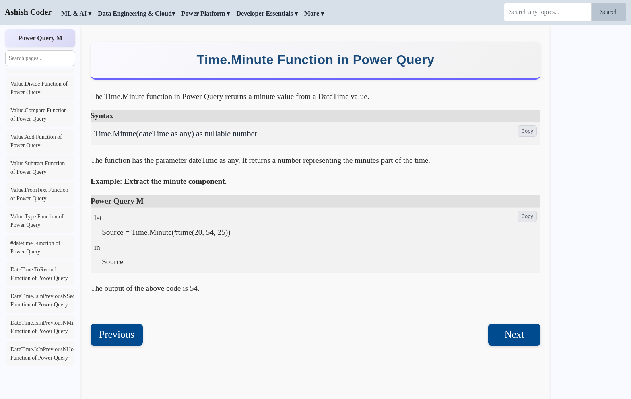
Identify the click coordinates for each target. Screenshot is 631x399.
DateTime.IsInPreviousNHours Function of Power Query (42, 353)
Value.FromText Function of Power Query (39, 194)
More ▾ (314, 13)
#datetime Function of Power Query (35, 247)
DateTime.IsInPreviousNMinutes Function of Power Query (42, 327)
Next (514, 314)
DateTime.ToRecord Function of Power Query (39, 274)
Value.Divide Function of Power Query (39, 88)
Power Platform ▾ (205, 13)
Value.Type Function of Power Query (37, 221)
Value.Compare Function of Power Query (38, 114)
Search (609, 11)
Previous (116, 314)
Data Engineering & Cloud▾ (136, 13)
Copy (527, 111)
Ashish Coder (28, 12)
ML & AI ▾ (76, 13)
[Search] (548, 12)
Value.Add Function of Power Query (36, 141)
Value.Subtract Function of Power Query (37, 167)
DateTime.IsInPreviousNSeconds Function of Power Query (42, 300)
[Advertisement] (591, 146)
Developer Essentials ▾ (267, 13)
